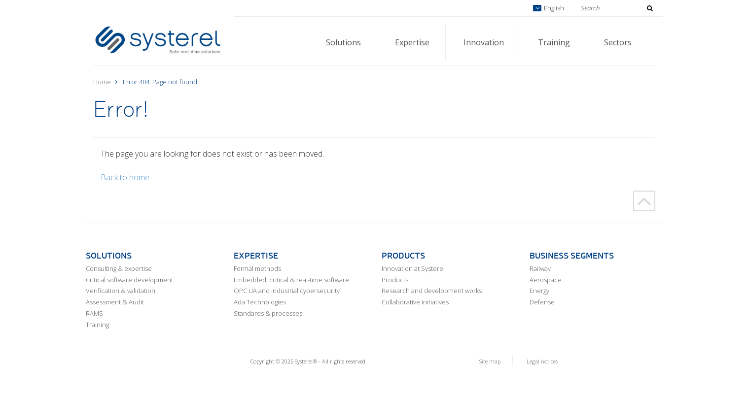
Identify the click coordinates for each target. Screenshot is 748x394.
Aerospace (546, 279)
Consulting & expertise (119, 268)
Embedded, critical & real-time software (291, 279)
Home (102, 81)
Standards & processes (268, 313)
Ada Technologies (260, 301)
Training (554, 42)
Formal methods (257, 268)
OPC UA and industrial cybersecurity (287, 290)
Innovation (483, 42)
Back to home (125, 177)
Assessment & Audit (115, 301)
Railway (540, 268)
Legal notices (542, 361)
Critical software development (129, 279)
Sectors (618, 42)
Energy (539, 290)
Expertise (412, 42)
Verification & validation (120, 290)
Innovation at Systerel (413, 268)
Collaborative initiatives (415, 301)
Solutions (343, 42)
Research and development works (432, 290)
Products (395, 279)
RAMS (94, 313)
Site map (489, 361)
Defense (542, 301)
